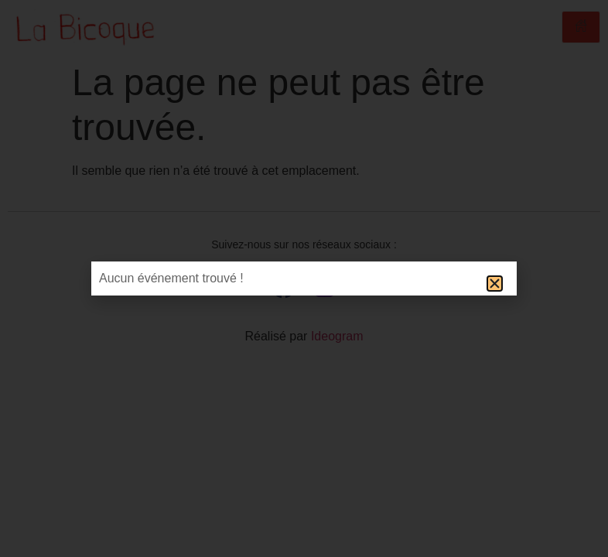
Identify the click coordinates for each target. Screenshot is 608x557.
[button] (494, 283)
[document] (304, 278)
